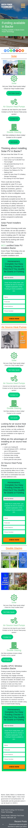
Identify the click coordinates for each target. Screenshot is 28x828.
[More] (22, 50)
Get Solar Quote (14, 93)
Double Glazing (14, 132)
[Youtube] (20, 50)
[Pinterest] (17, 50)
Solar (14, 83)
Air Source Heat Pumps (14, 106)
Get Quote (14, 142)
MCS (3, 245)
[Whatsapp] (11, 50)
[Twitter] (8, 50)
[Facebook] (5, 50)
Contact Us (14, 119)
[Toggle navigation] (23, 4)
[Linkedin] (14, 50)
